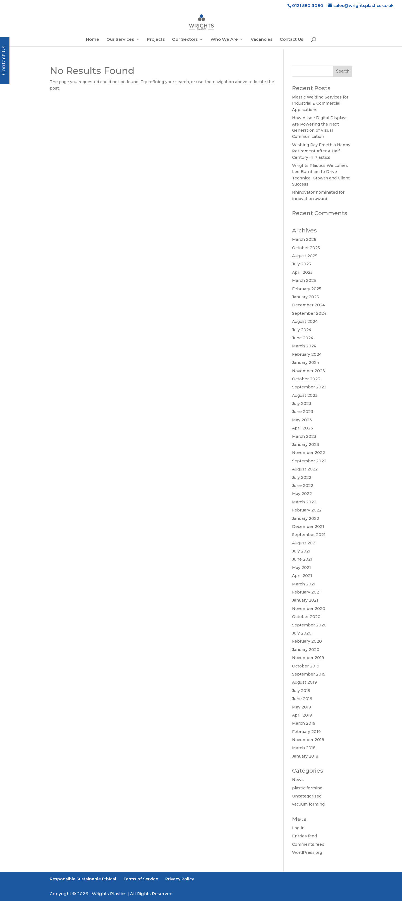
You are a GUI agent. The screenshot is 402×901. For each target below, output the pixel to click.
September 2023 (309, 387)
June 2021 (302, 559)
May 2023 (302, 419)
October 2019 (305, 666)
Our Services (120, 39)
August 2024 (305, 321)
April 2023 (302, 428)
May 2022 (302, 493)
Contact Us (291, 39)
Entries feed (304, 835)
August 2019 (304, 682)
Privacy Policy (179, 878)
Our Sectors (185, 39)
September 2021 (309, 534)
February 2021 (306, 592)
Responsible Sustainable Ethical (83, 878)
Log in (298, 827)
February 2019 (306, 731)
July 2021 (301, 551)
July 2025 (301, 263)
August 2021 (304, 543)
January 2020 (305, 649)
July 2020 (302, 633)
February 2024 (307, 354)
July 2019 (301, 690)
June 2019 (302, 698)
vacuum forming (308, 804)
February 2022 (307, 510)
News (298, 779)
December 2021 (308, 526)
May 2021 (301, 567)
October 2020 (306, 616)
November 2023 (308, 370)
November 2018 (308, 739)
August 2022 (305, 469)
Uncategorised (307, 796)
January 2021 (305, 600)
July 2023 (301, 403)
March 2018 (303, 747)
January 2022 (305, 518)
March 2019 (303, 723)
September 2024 (309, 313)
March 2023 (304, 436)
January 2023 (305, 444)
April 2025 (302, 272)
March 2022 (304, 501)
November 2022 (308, 452)
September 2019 (309, 674)
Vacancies (261, 39)
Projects (156, 39)
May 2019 (301, 707)
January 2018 (305, 756)
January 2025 (305, 296)
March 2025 (304, 280)
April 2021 (302, 575)
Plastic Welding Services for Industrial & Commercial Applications (320, 103)
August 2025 (304, 255)
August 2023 (305, 395)
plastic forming (307, 788)
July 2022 (301, 477)
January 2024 (305, 362)
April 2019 (302, 715)
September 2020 (309, 625)
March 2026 (304, 239)
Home (92, 39)
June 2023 (302, 411)
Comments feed (308, 844)
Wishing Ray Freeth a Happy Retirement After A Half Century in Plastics (321, 151)
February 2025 (306, 288)
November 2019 (308, 657)
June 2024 (302, 337)
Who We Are (224, 39)
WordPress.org (307, 852)
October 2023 (306, 378)
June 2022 (302, 485)
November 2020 (308, 608)
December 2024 (308, 304)
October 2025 (306, 247)
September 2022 (309, 460)
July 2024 (301, 329)
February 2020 (307, 641)
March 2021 (303, 584)
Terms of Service (140, 878)
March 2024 (304, 346)
